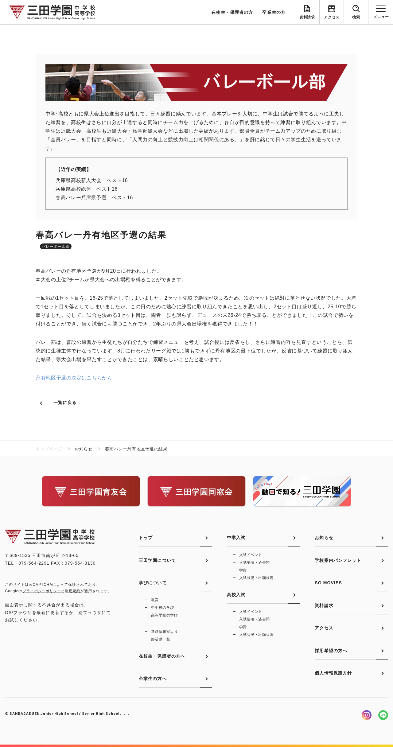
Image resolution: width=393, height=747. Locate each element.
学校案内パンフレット (338, 560)
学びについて (153, 582)
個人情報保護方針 (333, 673)
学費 (243, 570)
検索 (356, 17)
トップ (146, 537)
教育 (155, 600)
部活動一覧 (160, 639)
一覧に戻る (65, 402)
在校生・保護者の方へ (162, 656)
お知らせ (324, 537)
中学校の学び (162, 607)
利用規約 (72, 591)
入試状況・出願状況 (256, 578)
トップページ (49, 448)
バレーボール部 (56, 246)
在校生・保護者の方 (232, 12)
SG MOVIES (328, 582)
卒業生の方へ (153, 678)
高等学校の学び (164, 615)
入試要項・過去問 (254, 562)
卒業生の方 (274, 12)
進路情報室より (164, 631)
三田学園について (157, 560)
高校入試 (236, 594)
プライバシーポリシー (41, 591)
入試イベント (250, 555)
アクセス (331, 17)
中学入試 (236, 537)
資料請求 (307, 17)
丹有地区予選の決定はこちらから (74, 377)
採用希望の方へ (331, 650)
